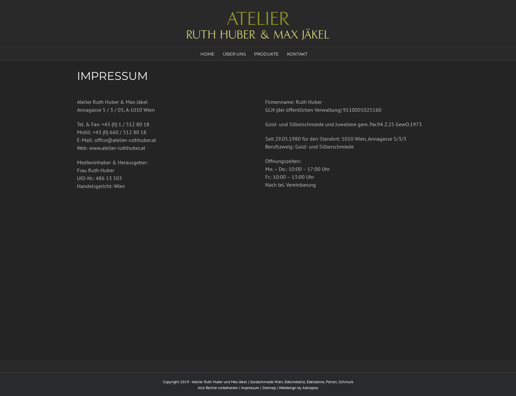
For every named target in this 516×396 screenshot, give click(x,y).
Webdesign (288, 387)
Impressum (250, 387)
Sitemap (269, 387)
